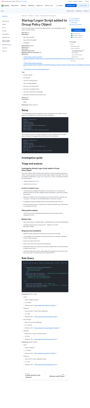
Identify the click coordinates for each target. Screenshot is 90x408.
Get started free (78, 30)
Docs (51, 5)
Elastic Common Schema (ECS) (6, 41)
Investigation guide (75, 46)
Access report (23, 1)
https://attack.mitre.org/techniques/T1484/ (46, 316)
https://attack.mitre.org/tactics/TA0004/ (45, 305)
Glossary (4, 51)
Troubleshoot (78, 11)
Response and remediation (78, 58)
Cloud (3, 27)
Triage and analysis (75, 48)
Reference (86, 11)
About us (70, 1)
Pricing (47, 5)
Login (87, 1)
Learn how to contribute (75, 24)
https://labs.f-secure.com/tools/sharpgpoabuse (37, 69)
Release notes (70, 11)
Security (4, 30)
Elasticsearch (5, 21)
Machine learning (6, 44)
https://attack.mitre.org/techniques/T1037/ (45, 364)
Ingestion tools (6, 37)
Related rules (75, 56)
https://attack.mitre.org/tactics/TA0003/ (45, 353)
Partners (75, 1)
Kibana (4, 24)
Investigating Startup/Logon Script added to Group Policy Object (78, 51)
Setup (72, 44)
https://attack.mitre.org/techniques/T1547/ (45, 339)
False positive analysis (77, 54)
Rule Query (73, 60)
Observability (5, 34)
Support (80, 1)
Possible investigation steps (30, 188)
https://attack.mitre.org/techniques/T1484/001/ (47, 328)
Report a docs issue (74, 20)
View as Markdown (74, 18)
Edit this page (73, 22)
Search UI (4, 47)
